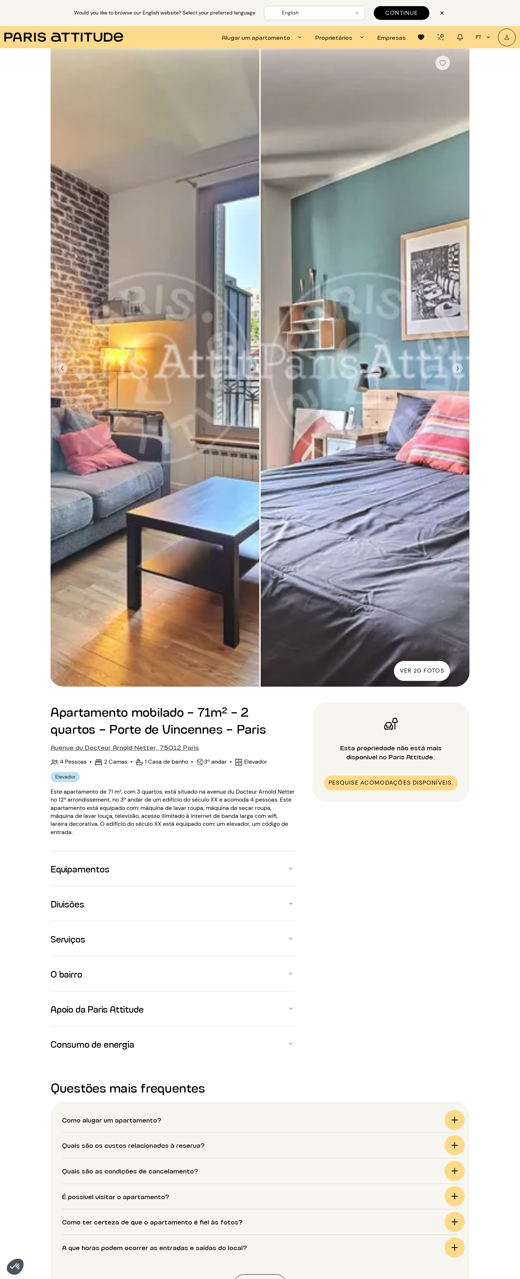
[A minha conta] (507, 37)
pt (484, 37)
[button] (15, 1266)
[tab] (262, 37)
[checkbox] (443, 63)
